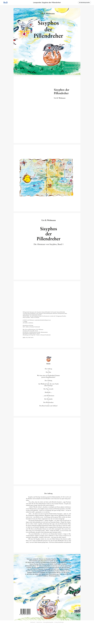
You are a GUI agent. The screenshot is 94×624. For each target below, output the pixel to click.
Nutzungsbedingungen (48, 622)
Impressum (32, 622)
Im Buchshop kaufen (84, 2)
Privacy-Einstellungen (59, 622)
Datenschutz (39, 622)
